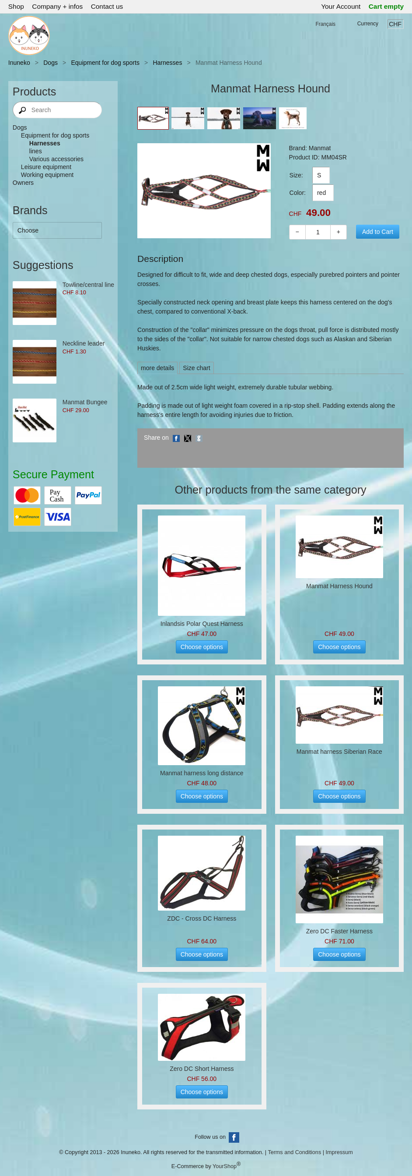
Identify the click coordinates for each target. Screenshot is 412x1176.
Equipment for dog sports (105, 62)
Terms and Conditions (294, 1152)
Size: (296, 175)
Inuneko (19, 62)
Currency (367, 24)
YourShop (225, 1166)
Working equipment (47, 175)
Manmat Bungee (85, 402)
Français (325, 24)
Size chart (196, 367)
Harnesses (167, 62)
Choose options (202, 646)
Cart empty (386, 6)
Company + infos (57, 6)
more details (157, 367)
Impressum (339, 1152)
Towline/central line (88, 284)
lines (35, 151)
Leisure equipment (46, 167)
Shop (16, 6)
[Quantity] (318, 232)
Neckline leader (84, 343)
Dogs (50, 62)
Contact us (107, 6)
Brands (30, 210)
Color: (298, 192)
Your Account (340, 6)
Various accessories (56, 159)
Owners (23, 183)
